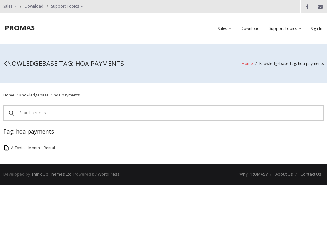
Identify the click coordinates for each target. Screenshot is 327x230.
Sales (7, 6)
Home (247, 63)
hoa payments (67, 95)
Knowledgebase (34, 95)
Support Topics (65, 6)
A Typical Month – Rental (33, 147)
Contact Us (310, 174)
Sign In (316, 28)
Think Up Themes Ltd (51, 174)
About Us (284, 174)
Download (34, 6)
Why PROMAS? (253, 174)
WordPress (108, 174)
